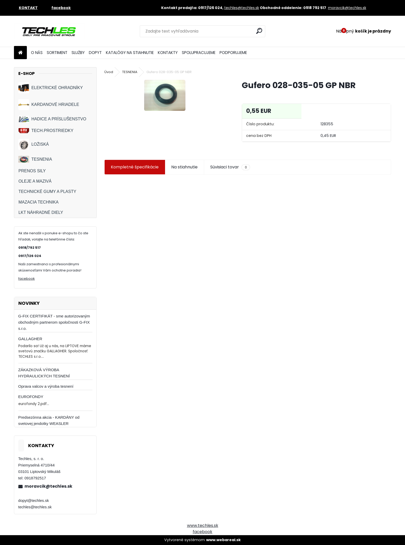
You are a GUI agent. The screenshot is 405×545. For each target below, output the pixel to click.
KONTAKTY (168, 52)
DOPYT (95, 52)
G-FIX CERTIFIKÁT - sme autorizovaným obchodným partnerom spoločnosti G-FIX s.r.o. (54, 322)
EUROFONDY (30, 396)
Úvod (108, 71)
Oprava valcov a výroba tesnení (46, 386)
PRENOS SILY (32, 171)
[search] (259, 31)
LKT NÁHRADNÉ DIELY (40, 212)
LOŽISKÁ (33, 144)
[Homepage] (20, 53)
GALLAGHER (30, 339)
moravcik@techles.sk (347, 7)
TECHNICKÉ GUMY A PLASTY (47, 191)
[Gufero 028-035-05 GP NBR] (164, 95)
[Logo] (49, 31)
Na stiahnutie (184, 167)
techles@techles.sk (241, 7)
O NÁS (37, 52)
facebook (26, 278)
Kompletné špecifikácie (135, 167)
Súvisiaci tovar (230, 167)
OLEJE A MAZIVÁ (34, 181)
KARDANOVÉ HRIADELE (48, 104)
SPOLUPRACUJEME (198, 52)
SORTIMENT (57, 52)
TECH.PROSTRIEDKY (45, 131)
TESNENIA (35, 159)
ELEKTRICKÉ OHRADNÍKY (50, 87)
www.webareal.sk (223, 539)
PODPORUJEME (233, 52)
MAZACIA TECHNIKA (38, 202)
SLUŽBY (78, 52)
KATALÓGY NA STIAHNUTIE (130, 52)
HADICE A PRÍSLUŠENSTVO (52, 119)
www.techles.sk (202, 525)
